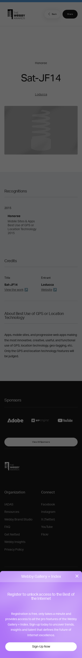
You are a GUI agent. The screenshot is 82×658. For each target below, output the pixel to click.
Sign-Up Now (41, 646)
